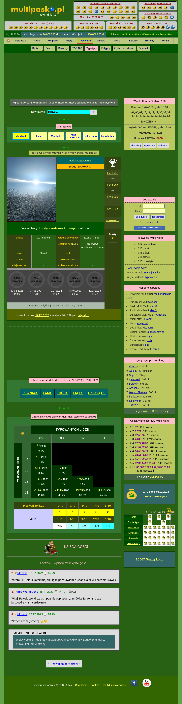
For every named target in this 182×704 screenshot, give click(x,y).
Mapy (69, 40)
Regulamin (141, 411)
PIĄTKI (78, 393)
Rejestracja (158, 216)
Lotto (170, 34)
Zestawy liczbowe (124, 48)
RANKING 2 (112, 185)
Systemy (149, 40)
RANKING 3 (112, 197)
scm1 (156, 349)
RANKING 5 (112, 208)
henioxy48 (135, 396)
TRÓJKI (62, 393)
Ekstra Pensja (159, 34)
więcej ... (83, 315)
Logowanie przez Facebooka (149, 228)
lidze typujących (149, 272)
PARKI (47, 393)
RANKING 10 (112, 220)
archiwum (163, 145)
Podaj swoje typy (136, 267)
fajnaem (151, 336)
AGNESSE (160, 314)
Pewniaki (144, 48)
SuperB (133, 375)
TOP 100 (77, 48)
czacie (74, 243)
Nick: (151, 206)
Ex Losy (133, 40)
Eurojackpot (133, 522)
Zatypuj (105, 48)
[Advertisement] (91, 74)
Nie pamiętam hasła (149, 222)
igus (146, 344)
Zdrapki (101, 40)
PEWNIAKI (30, 393)
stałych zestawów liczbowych (59, 228)
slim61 (153, 306)
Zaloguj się (141, 216)
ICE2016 (135, 405)
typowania (149, 145)
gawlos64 (134, 379)
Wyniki (36, 40)
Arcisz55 (134, 387)
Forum (165, 40)
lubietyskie (135, 400)
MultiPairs (155, 476)
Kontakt (95, 685)
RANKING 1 (112, 173)
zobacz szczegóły (156, 496)
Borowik (147, 318)
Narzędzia (20, 40)
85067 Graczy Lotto (149, 559)
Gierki (117, 40)
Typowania (85, 40)
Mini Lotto (136, 34)
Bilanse (50, 48)
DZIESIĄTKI (97, 393)
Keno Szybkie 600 (73, 136)
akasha (153, 301)
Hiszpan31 (148, 327)
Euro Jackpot (107, 136)
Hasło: (150, 211)
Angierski (142, 323)
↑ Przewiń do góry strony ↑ (63, 664)
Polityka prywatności (114, 685)
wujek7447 (135, 370)
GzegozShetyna (155, 331)
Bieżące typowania (80, 160)
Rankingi (63, 48)
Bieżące (36, 48)
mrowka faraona (27, 591)
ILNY (149, 340)
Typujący (91, 48)
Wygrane (53, 40)
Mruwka (22, 573)
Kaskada (147, 34)
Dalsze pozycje (160, 411)
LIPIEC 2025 (42, 315)
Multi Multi (125, 34)
